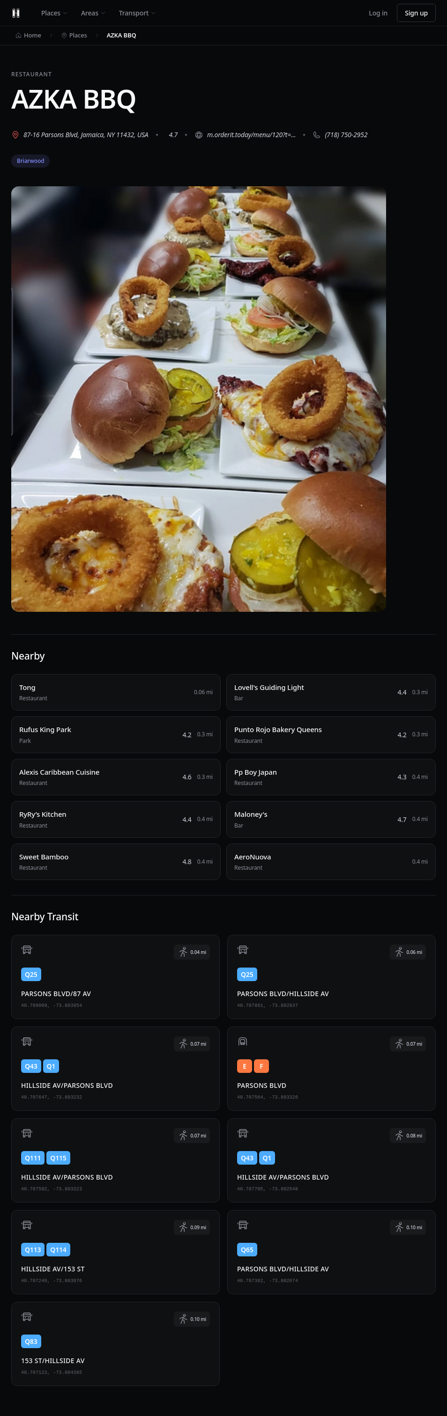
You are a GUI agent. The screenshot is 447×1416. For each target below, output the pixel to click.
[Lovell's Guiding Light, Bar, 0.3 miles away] (331, 692)
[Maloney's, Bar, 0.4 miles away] (331, 819)
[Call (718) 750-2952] (340, 135)
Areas (93, 12)
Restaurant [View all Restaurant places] (31, 74)
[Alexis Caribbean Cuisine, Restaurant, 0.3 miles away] (116, 777)
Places (54, 12)
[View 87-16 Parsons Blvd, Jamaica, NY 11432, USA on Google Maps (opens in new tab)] (80, 135)
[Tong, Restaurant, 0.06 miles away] (116, 692)
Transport (137, 12)
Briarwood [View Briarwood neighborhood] (30, 161)
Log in (378, 12)
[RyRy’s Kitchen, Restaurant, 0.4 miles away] (116, 819)
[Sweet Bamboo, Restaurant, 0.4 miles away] (116, 862)
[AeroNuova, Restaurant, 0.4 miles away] (331, 862)
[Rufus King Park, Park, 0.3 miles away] (116, 734)
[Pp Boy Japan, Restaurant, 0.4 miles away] (331, 777)
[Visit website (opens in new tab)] (245, 135)
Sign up (416, 12)
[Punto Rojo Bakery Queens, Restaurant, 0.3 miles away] (331, 734)
